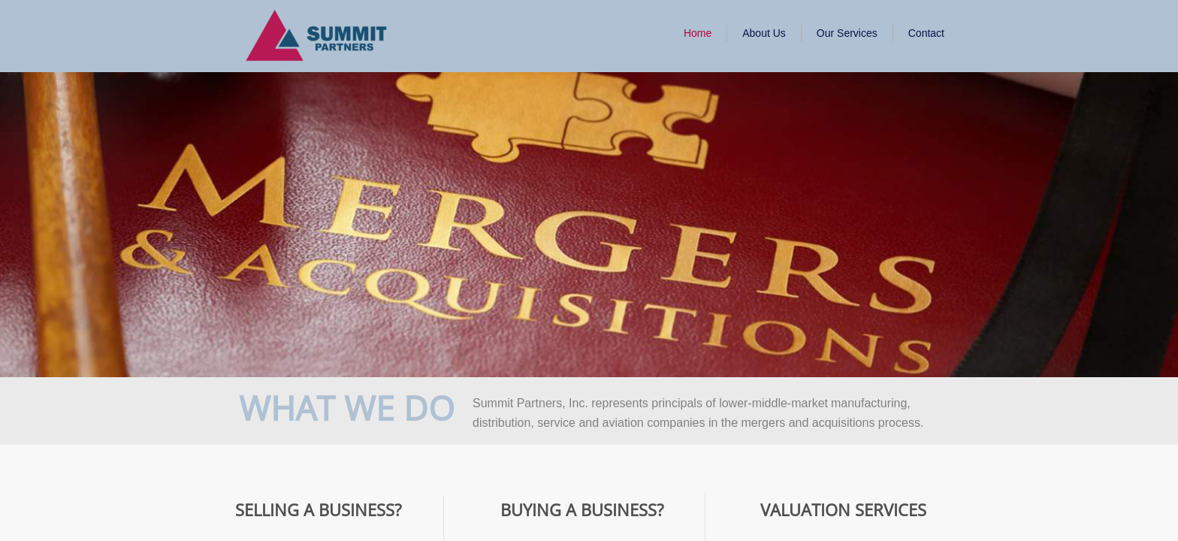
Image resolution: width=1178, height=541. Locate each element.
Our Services (847, 33)
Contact (926, 33)
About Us (764, 33)
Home (697, 33)
